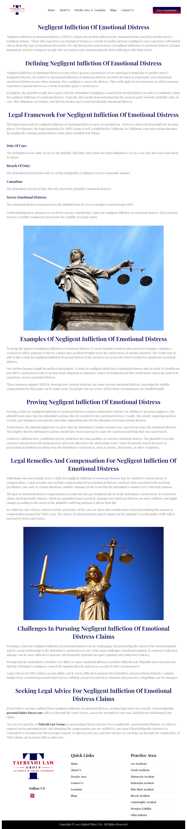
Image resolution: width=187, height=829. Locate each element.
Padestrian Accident (142, 783)
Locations (100, 10)
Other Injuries (139, 815)
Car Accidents (139, 764)
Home (51, 10)
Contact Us (127, 10)
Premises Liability (141, 809)
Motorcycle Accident (142, 777)
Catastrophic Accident (143, 802)
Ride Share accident (142, 789)
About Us (65, 10)
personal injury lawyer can (24, 713)
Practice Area (82, 10)
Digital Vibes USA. (92, 824)
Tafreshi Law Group (51, 724)
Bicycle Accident (140, 796)
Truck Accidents (140, 770)
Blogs (113, 10)
